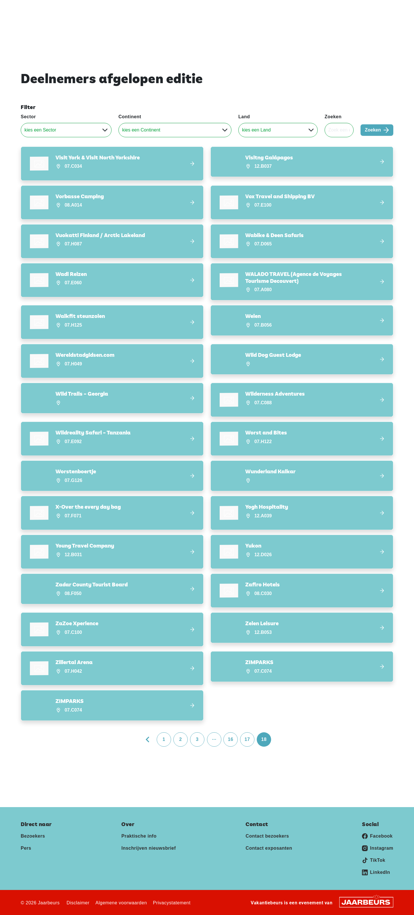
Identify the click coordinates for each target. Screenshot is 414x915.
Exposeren (323, 8)
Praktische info (287, 25)
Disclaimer (77, 902)
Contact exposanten (269, 848)
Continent (129, 116)
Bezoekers (33, 836)
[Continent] (174, 130)
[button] (112, 163)
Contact (361, 8)
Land (244, 116)
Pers (343, 8)
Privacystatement (172, 902)
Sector (28, 116)
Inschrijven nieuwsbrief (340, 25)
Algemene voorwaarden (121, 902)
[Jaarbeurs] (366, 902)
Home (253, 25)
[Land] (278, 130)
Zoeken (333, 116)
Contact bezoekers (267, 836)
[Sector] (66, 130)
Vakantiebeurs (34, 8)
